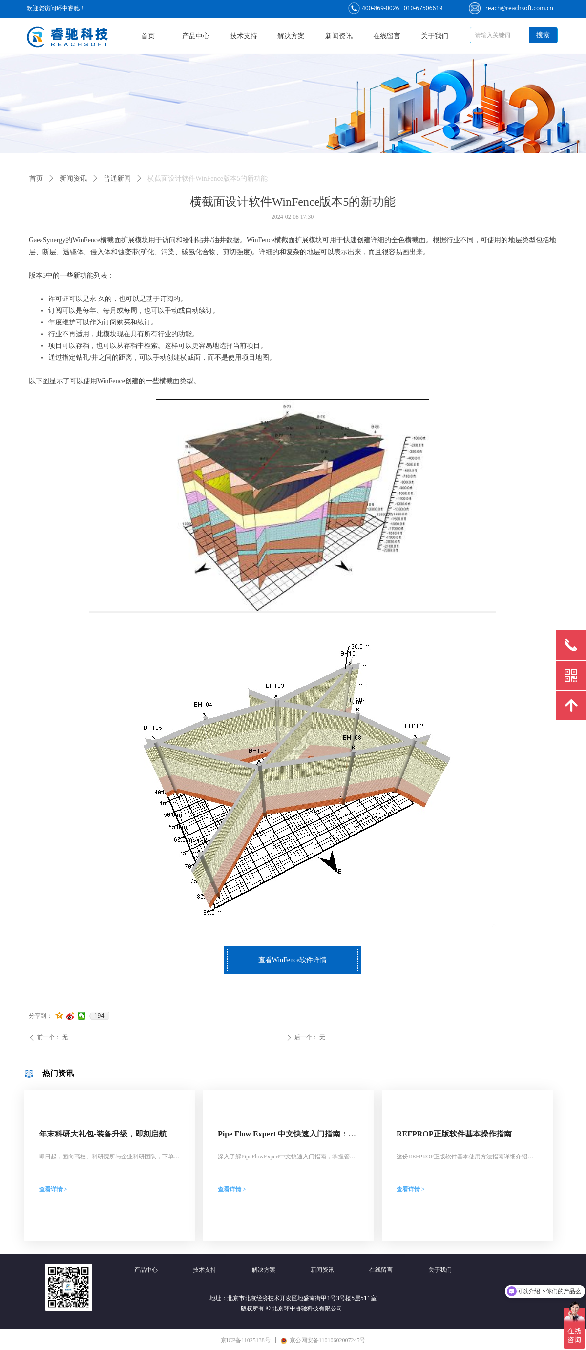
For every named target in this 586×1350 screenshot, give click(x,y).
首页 (36, 178)
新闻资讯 (73, 178)
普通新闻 (117, 178)
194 (99, 1016)
